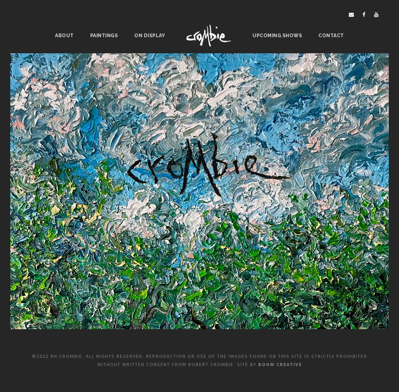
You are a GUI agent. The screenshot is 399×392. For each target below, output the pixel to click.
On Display (149, 35)
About (64, 35)
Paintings (104, 35)
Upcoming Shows (277, 35)
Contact (331, 35)
